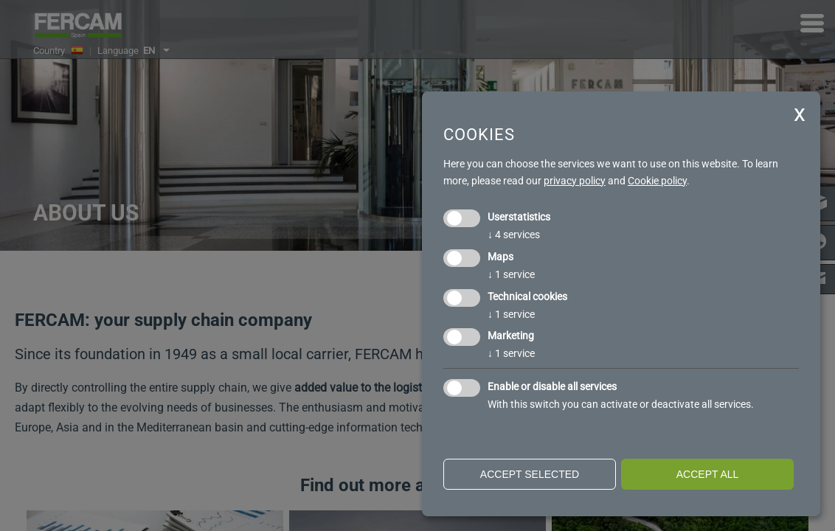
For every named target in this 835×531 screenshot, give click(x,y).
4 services (514, 234)
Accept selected (529, 474)
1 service (511, 274)
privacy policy (575, 181)
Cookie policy (657, 181)
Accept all (707, 474)
